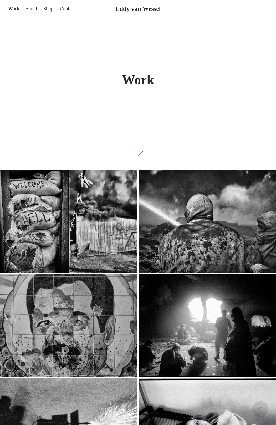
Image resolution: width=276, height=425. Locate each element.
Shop (48, 9)
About (31, 9)
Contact (67, 9)
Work (13, 9)
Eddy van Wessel (138, 8)
